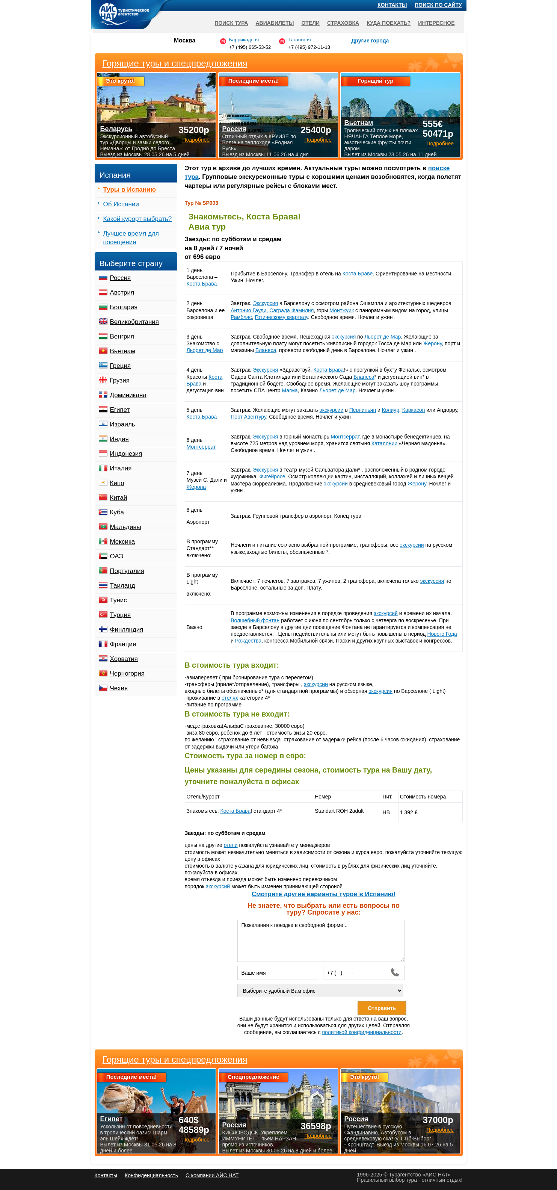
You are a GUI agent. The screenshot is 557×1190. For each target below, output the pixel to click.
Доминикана (128, 395)
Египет (120, 409)
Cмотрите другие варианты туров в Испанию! (323, 894)
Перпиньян (362, 410)
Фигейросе (272, 476)
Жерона (196, 487)
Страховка (343, 23)
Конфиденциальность (151, 1175)
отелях (230, 698)
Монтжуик (341, 310)
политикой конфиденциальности (362, 1032)
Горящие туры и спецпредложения (175, 1059)
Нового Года (442, 634)
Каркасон (413, 410)
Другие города (370, 41)
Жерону (432, 343)
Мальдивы (125, 527)
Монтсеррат (201, 447)
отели (231, 845)
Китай (118, 497)
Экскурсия (265, 303)
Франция (123, 644)
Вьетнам (122, 351)
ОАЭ (117, 556)
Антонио (241, 310)
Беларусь (116, 129)
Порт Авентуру (248, 417)
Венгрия (122, 336)
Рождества (248, 641)
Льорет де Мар (205, 350)
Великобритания (134, 321)
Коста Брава (202, 284)
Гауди (259, 310)
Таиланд (122, 585)
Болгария (124, 307)
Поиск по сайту (438, 5)
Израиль (122, 424)
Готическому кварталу (281, 317)
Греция (120, 365)
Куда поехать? (389, 23)
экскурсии (332, 410)
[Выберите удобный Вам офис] (320, 990)
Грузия (120, 380)
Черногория (127, 673)
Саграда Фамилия (291, 310)
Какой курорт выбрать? (137, 218)
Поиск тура (231, 23)
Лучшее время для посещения (131, 238)
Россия (120, 277)
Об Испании (121, 204)
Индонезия (126, 453)
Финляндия (126, 629)
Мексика (122, 541)
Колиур (390, 410)
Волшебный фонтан (255, 620)
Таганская (299, 39)
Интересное (436, 23)
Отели (310, 23)
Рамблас (241, 317)
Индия (119, 439)
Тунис (118, 600)
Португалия (127, 571)
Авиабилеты (274, 23)
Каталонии (384, 443)
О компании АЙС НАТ (212, 1175)
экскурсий (386, 613)
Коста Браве (358, 274)
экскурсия (344, 337)
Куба (117, 512)
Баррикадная (244, 39)
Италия (121, 468)
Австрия (122, 292)
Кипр (117, 483)
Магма (290, 390)
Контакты (392, 5)
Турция (120, 614)
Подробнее (196, 1140)
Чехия (119, 688)
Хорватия (124, 658)
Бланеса (265, 350)
